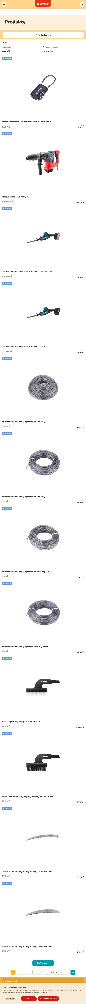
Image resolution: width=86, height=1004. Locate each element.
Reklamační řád (10, 981)
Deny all (28, 999)
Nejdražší (6, 51)
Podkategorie (44, 35)
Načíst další (43, 963)
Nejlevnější (48, 51)
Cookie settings (11, 999)
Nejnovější (6, 47)
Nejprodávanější (50, 47)
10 (62, 972)
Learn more (44, 993)
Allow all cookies (48, 999)
